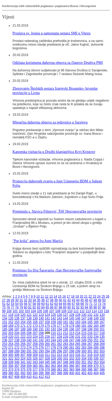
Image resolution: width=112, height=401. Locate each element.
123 (41, 315)
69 (82, 304)
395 (41, 373)
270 (4, 347)
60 (43, 304)
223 (29, 336)
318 (89, 355)
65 (64, 304)
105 (39, 311)
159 (53, 322)
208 (41, 333)
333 (77, 358)
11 (42, 296)
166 (96, 322)
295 (53, 351)
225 (41, 336)
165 (89, 322)
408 (17, 377)
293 (41, 351)
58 (34, 304)
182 (89, 326)
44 (77, 300)
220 (10, 336)
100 (9, 311)
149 (96, 318)
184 (102, 326)
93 (82, 307)
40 (60, 300)
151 (4, 322)
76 (8, 307)
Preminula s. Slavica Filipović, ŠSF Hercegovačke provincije (57, 211)
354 (102, 362)
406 (4, 377)
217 (96, 333)
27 (3, 300)
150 (102, 318)
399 (65, 373)
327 (41, 358)
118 (10, 315)
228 (59, 336)
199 (89, 329)
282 (77, 347)
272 (17, 347)
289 (17, 351)
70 (86, 304)
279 (59, 347)
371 (102, 366)
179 (71, 326)
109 (63, 311)
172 (29, 326)
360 (35, 366)
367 (77, 366)
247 (71, 340)
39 (56, 300)
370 (96, 366)
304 (4, 355)
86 (51, 307)
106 (45, 311)
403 (89, 373)
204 (17, 333)
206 (29, 333)
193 (53, 329)
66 (69, 304)
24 (99, 296)
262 (59, 344)
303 (102, 351)
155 (29, 322)
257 (29, 344)
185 (4, 329)
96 (95, 307)
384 (77, 369)
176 (53, 326)
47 (90, 300)
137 (23, 318)
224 (35, 336)
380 (53, 369)
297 (65, 351)
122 (35, 315)
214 (77, 333)
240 (29, 340)
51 (3, 304)
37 (47, 300)
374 (17, 369)
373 (10, 369)
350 (77, 362)
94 (86, 307)
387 (96, 369)
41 (64, 300)
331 (65, 358)
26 (107, 296)
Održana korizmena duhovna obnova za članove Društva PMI (58, 62)
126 (59, 315)
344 (41, 362)
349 (71, 362)
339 (10, 362)
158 (47, 322)
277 (47, 347)
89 (64, 307)
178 (65, 326)
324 (23, 358)
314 (65, 355)
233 (89, 336)
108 (57, 311)
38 (51, 300)
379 (47, 369)
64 (60, 304)
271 (10, 347)
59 (38, 304)
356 (10, 366)
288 (10, 351)
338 (4, 362)
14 (55, 296)
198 (83, 329)
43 (73, 300)
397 (53, 373)
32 (25, 300)
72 (95, 304)
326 (35, 358)
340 (17, 362)
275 (35, 347)
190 (35, 329)
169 (10, 326)
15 (59, 296)
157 (41, 322)
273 (23, 347)
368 (83, 366)
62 (51, 304)
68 (77, 304)
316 (77, 355)
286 (102, 347)
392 (23, 373)
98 (103, 307)
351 (83, 362)
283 (83, 347)
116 (106, 311)
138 (29, 318)
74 (103, 304)
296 (59, 351)
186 (10, 329)
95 (90, 307)
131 (89, 315)
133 (102, 315)
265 (77, 344)
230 (71, 336)
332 (71, 358)
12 (46, 296)
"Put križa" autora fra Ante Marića (38, 241)
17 (68, 296)
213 (71, 333)
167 (102, 322)
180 (77, 326)
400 (71, 373)
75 (3, 307)
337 (102, 358)
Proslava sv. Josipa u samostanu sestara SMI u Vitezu (51, 33)
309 (35, 355)
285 (96, 347)
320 (102, 355)
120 (23, 315)
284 (89, 347)
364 (59, 366)
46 (86, 300)
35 (38, 300)
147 (83, 318)
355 (4, 366)
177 (59, 326)
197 (77, 329)
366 (71, 366)
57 (30, 304)
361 (41, 366)
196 (71, 329)
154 (23, 322)
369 (89, 366)
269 (102, 344)
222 (23, 336)
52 (8, 304)
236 (4, 340)
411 (35, 377)
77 (12, 307)
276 (41, 347)
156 (35, 322)
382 (65, 369)
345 (47, 362)
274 (29, 347)
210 (53, 333)
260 (47, 344)
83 (38, 307)
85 (47, 307)
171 (23, 326)
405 (102, 373)
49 (99, 300)
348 (65, 362)
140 (41, 318)
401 (77, 373)
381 (59, 369)
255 (17, 344)
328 (47, 358)
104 (33, 311)
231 (77, 336)
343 (35, 362)
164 (83, 322)
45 (82, 300)
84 (43, 307)
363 (53, 366)
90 (69, 307)
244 (53, 340)
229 (65, 336)
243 (47, 340)
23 (94, 296)
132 (96, 315)
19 (77, 296)
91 (73, 307)
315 (71, 355)
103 (27, 311)
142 (53, 318)
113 (88, 311)
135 (10, 318)
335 (89, 358)
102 (21, 311)
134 (4, 318)
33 (30, 300)
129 (77, 315)
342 (29, 362)
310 (41, 355)
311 (47, 355)
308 (29, 355)
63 (56, 304)
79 (21, 307)
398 (59, 373)
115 (100, 311)
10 (38, 296)
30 (16, 300)
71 (90, 304)
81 (30, 307)
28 (8, 300)
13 (51, 296)
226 (47, 336)
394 (35, 373)
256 (23, 344)
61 (47, 304)
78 (16, 307)
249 (83, 340)
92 (77, 307)
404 (96, 373)
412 (41, 377)
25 (103, 296)
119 (17, 315)
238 (17, 340)
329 (53, 358)
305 (10, 355)
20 (81, 296)
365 (65, 366)
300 (83, 351)
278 (53, 347)
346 (53, 362)
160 (59, 322)
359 (29, 366)
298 (71, 351)
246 (65, 340)
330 (59, 358)
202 (4, 333)
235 (102, 336)
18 (72, 296)
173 (35, 326)
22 (90, 296)
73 (99, 304)
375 (23, 369)
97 (99, 307)
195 (65, 329)
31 (21, 300)
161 (65, 322)
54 (16, 304)
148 (89, 318)
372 (4, 369)
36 (43, 300)
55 (21, 304)
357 (17, 366)
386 (89, 369)
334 (83, 358)
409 (23, 377)
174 (41, 326)
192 (47, 329)
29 (12, 300)
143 (59, 318)
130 (83, 315)
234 (96, 336)
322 (10, 358)
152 (10, 322)
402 (83, 373)
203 (10, 333)
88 (60, 307)
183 (96, 326)
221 (17, 336)
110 (69, 311)
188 (23, 329)
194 (59, 329)
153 (17, 322)
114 (94, 311)
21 (86, 296)
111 (76, 311)
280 (65, 347)
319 (96, 355)
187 (17, 329)
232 (83, 336)
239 (23, 340)
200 (96, 329)
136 (17, 318)
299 (77, 351)
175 (47, 326)
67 (73, 304)
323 (17, 358)
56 (25, 304)
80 (25, 307)
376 (29, 369)
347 (59, 362)
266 (83, 344)
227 (53, 336)
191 (41, 329)
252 (102, 340)
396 (47, 373)
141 (47, 318)
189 (29, 329)
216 (89, 333)
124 (47, 315)
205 (23, 333)
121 (29, 315)
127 (65, 315)
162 (71, 322)
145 (71, 318)
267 (89, 344)
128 (71, 315)
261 (53, 344)
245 (59, 340)
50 (103, 300)
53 (12, 304)
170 (17, 326)
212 (65, 333)
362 (47, 366)
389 (4, 373)
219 (4, 336)
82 (34, 307)
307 (23, 355)
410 (29, 377)
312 (53, 355)
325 (29, 358)
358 (23, 366)
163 (77, 322)
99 (3, 311)
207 (35, 333)
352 (89, 362)
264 (71, 344)
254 (10, 344)
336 (96, 358)
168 (4, 326)
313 (59, 355)
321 (4, 358)
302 (96, 351)
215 (83, 333)
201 (102, 329)
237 (10, 340)
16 (64, 296)
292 (35, 351)
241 (35, 340)
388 (102, 369)
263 (65, 344)
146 (77, 318)
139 (35, 318)
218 (102, 333)
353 (96, 362)
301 (89, 351)
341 (23, 362)
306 (17, 355)
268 (96, 344)
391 (17, 373)
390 (10, 373)
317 (83, 355)
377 (35, 369)
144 (65, 318)
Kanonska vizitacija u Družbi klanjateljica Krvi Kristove (54, 152)
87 (56, 307)
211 (59, 333)
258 (35, 344)
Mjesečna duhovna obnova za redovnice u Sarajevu (50, 122)
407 (10, 377)
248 (77, 340)
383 (71, 369)
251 (96, 340)
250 (89, 340)
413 (47, 377)
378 (41, 369)
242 (41, 340)
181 (83, 326)
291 (29, 351)
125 (53, 315)
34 (34, 300)
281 (71, 347)
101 (15, 311)
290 (23, 351)
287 (4, 351)
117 (4, 315)
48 (95, 300)
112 (82, 311)
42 (69, 300)
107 (51, 311)
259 (41, 344)
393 (29, 373)
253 (4, 344)
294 (47, 351)
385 (83, 369)
